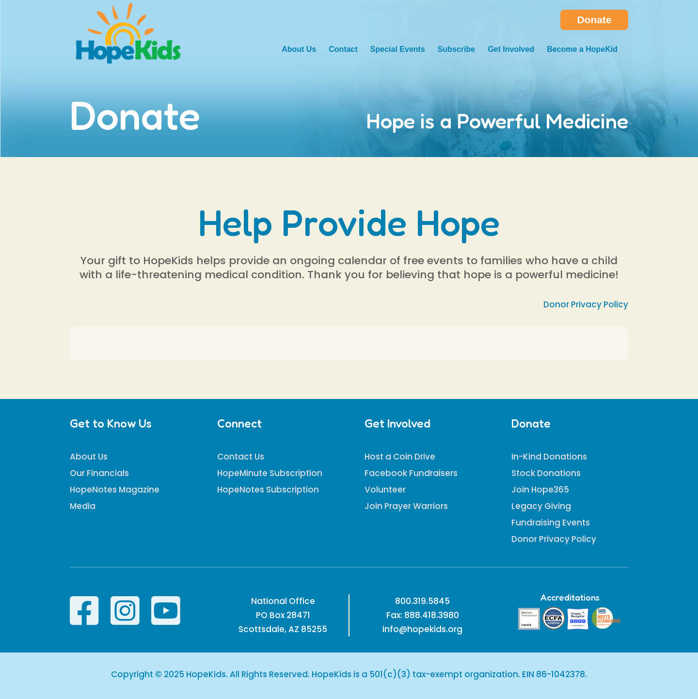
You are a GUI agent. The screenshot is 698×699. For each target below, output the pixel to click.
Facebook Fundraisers (411, 473)
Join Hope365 (540, 489)
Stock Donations (546, 473)
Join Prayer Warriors (406, 506)
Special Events (397, 49)
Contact (343, 49)
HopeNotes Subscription (268, 489)
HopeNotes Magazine (114, 489)
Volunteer (385, 489)
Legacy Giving (541, 506)
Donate (594, 19)
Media (82, 506)
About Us (299, 49)
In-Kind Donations (549, 456)
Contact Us (240, 456)
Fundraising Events (550, 522)
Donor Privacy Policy (585, 304)
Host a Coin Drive (400, 456)
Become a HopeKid (582, 49)
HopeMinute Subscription (269, 473)
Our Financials (99, 473)
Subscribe (456, 49)
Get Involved (511, 49)
